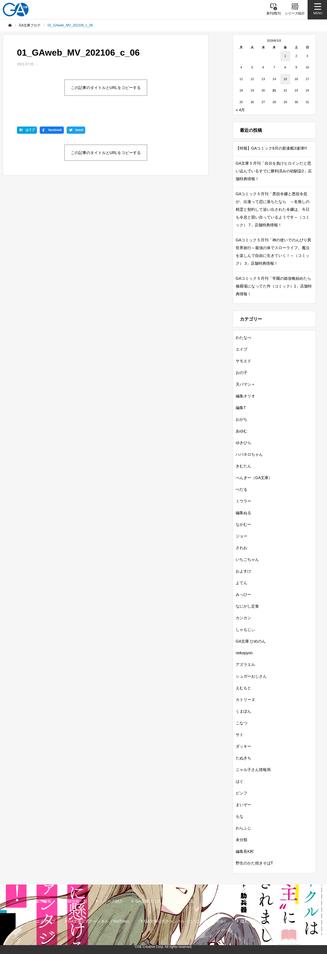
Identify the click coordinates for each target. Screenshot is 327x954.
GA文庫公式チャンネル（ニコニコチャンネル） (185, 921)
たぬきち (243, 758)
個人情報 (248, 921)
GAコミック (247, 901)
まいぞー (243, 804)
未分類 (241, 839)
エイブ (241, 349)
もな (239, 816)
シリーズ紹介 (111, 901)
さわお (241, 548)
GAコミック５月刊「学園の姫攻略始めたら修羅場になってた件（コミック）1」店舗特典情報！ (274, 286)
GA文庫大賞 (183, 901)
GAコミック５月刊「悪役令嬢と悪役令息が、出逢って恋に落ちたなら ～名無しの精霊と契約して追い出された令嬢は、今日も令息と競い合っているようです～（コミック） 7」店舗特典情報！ (273, 209)
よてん (241, 583)
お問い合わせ (279, 921)
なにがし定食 (247, 606)
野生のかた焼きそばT (254, 863)
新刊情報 (43, 901)
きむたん (243, 466)
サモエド (243, 361)
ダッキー (243, 746)
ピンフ (241, 793)
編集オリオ (245, 396)
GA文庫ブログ (147, 901)
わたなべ (243, 337)
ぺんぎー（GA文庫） (254, 477)
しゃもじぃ (245, 629)
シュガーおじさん (251, 676)
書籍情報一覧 (75, 901)
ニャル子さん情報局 (253, 769)
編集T (241, 407)
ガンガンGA (280, 901)
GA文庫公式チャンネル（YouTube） (100, 921)
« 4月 (240, 110)
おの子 (241, 372)
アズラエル (245, 664)
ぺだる (241, 489)
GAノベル (215, 901)
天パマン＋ (245, 384)
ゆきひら (243, 442)
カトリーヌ (245, 699)
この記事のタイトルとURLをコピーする (106, 87)
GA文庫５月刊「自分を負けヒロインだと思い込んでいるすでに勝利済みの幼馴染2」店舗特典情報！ (274, 171)
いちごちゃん (247, 559)
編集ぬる (243, 513)
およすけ (243, 571)
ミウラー (243, 501)
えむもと (243, 688)
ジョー (241, 536)
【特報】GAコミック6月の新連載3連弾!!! (271, 148)
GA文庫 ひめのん (251, 641)
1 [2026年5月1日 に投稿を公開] (285, 56)
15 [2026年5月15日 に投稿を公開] (285, 79)
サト (239, 734)
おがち (241, 419)
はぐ (239, 781)
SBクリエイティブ (39, 921)
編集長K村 (245, 851)
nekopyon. (245, 653)
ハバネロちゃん (249, 454)
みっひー (243, 594)
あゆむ (241, 431)
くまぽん (243, 711)
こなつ (241, 723)
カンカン (243, 618)
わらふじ (243, 828)
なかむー (243, 524)
